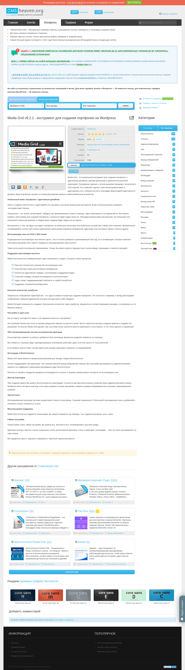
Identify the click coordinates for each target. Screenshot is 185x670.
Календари (158, 175)
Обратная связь (158, 206)
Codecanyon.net (93, 150)
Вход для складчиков (168, 14)
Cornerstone (21, 511)
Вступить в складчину (158, 99)
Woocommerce (49, 564)
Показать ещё (71, 572)
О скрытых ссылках (19, 652)
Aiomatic (19, 480)
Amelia (82, 542)
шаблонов (79, 12)
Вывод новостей (93, 145)
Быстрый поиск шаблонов (22, 99)
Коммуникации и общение (158, 170)
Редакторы (45, 533)
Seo (42, 502)
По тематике (166, 128)
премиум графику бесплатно (39, 581)
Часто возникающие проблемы (109, 643)
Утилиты (108, 502)
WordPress (91, 129)
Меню (158, 227)
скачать (74, 165)
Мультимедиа (106, 145)
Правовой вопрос (150, 108)
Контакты (15, 643)
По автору (148, 128)
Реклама (158, 217)
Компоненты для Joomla (107, 652)
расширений (104, 12)
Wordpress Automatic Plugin (94, 480)
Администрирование (158, 144)
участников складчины (63, 620)
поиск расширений (48, 99)
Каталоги (158, 191)
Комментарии (158, 238)
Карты (158, 232)
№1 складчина (11, 15)
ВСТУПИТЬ (134, 2)
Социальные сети (158, 196)
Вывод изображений (121, 145)
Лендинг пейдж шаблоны (107, 647)
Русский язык (158, 248)
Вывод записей (158, 180)
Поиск (158, 222)
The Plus (83, 511)
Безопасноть (158, 185)
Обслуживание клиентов (117, 564)
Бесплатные (158, 243)
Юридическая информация (22, 656)
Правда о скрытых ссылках (154, 103)
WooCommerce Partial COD (30, 542)
